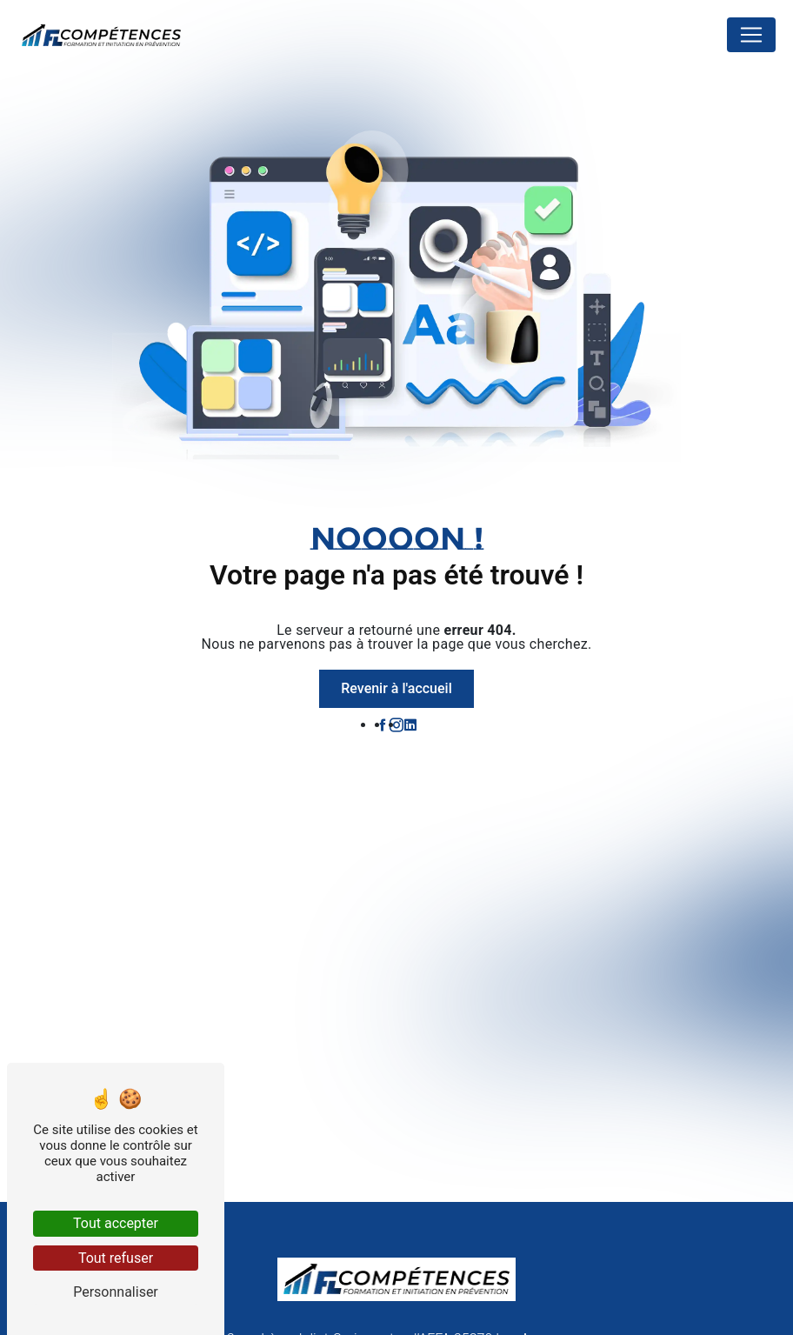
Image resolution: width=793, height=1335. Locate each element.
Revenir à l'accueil (396, 688)
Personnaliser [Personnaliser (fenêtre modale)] (115, 1292)
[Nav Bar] (751, 34)
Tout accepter (115, 1223)
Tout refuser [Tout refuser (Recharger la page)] (115, 1258)
